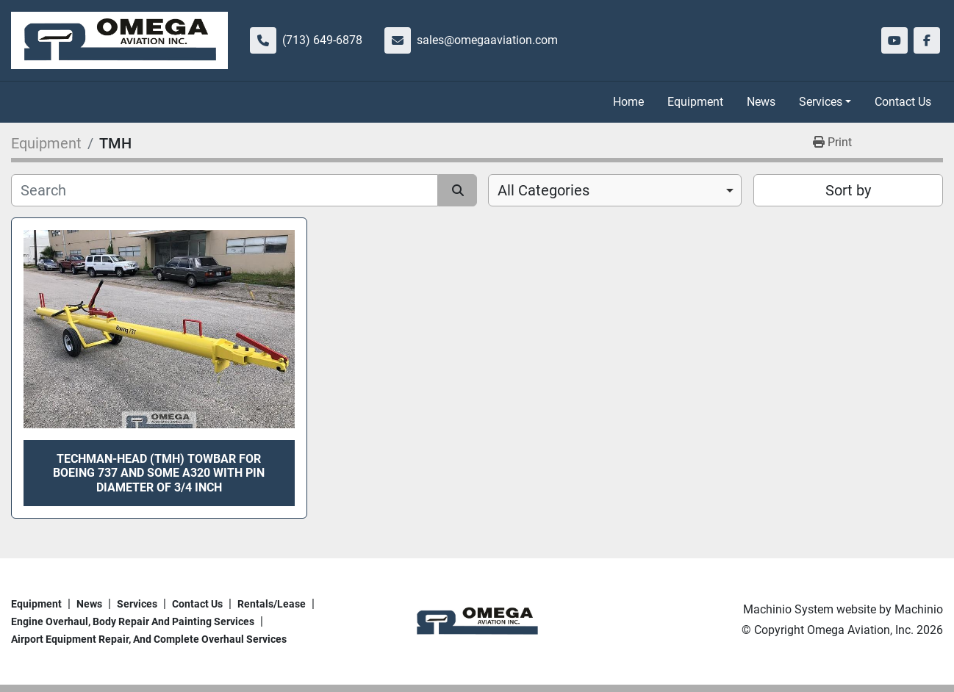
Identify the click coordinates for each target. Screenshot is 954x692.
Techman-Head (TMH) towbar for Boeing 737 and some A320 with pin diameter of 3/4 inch (159, 473)
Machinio (918, 609)
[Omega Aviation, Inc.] (477, 620)
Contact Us (903, 102)
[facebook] (927, 40)
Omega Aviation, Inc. (860, 630)
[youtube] (894, 40)
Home (628, 102)
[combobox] (615, 190)
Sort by (848, 190)
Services (820, 102)
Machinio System (788, 609)
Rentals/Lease (271, 604)
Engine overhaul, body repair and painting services (132, 621)
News (761, 102)
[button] (825, 102)
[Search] (224, 190)
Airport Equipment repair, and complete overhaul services (149, 639)
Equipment (695, 102)
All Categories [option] (543, 190)
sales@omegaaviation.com (487, 40)
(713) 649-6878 (322, 40)
